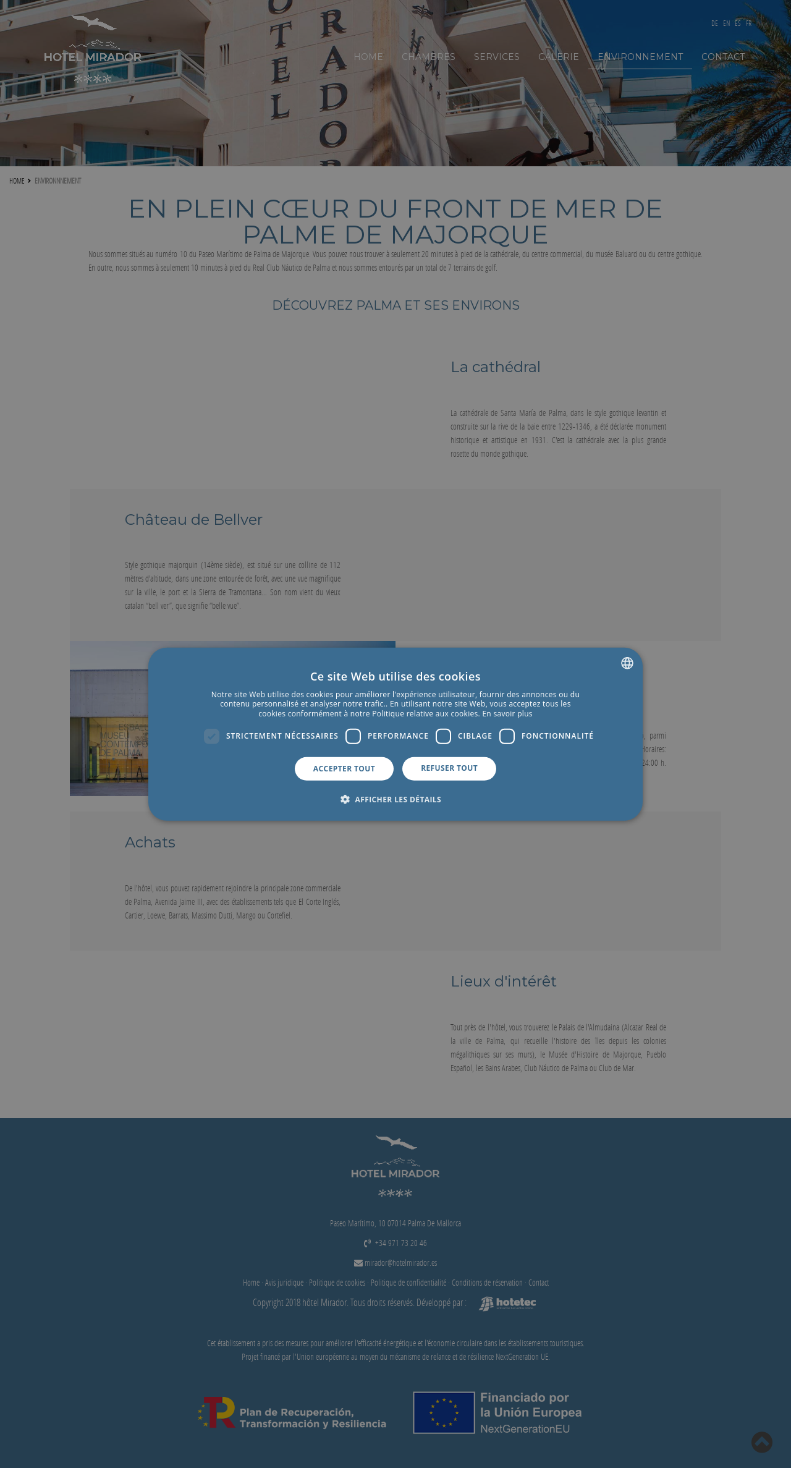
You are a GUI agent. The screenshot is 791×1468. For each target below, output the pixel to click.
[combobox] (627, 662)
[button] (395, 799)
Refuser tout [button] (449, 767)
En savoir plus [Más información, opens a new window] (507, 713)
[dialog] (395, 734)
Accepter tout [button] (344, 768)
